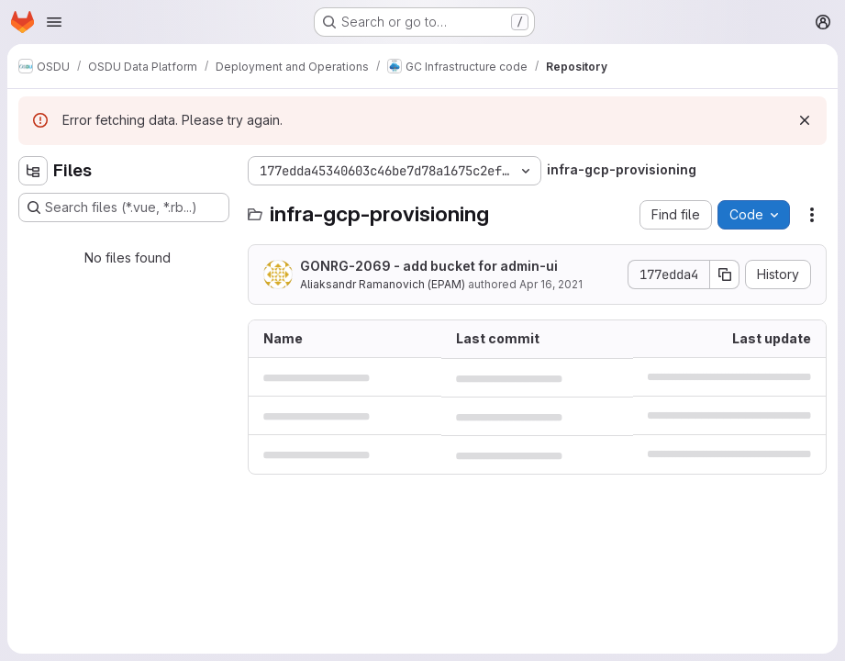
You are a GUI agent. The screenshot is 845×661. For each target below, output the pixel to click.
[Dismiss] (805, 120)
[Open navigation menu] (54, 22)
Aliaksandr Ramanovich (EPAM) (382, 284)
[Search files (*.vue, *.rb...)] (123, 207)
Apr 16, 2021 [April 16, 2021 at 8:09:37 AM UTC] (551, 284)
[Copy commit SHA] (724, 274)
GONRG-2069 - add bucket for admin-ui (429, 266)
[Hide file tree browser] (33, 170)
